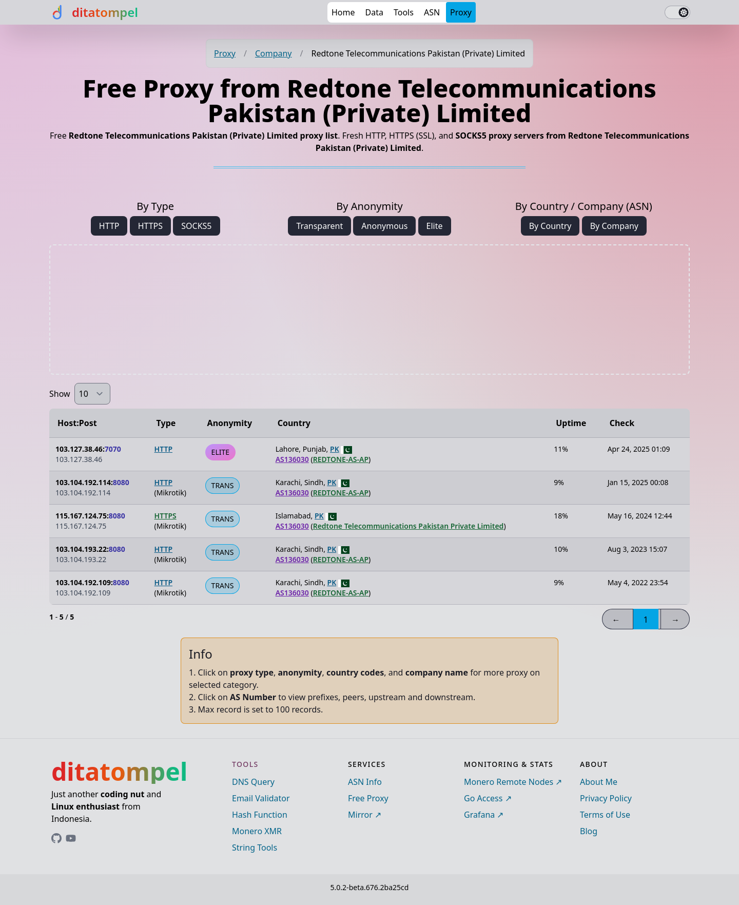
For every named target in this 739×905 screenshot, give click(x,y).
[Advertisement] (369, 309)
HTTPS (150, 226)
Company (273, 53)
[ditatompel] (93, 12)
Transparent (319, 226)
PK (334, 449)
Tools (404, 12)
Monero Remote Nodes (508, 781)
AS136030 (292, 459)
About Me (598, 781)
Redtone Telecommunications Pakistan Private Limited (408, 526)
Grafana (479, 814)
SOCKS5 (196, 226)
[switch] (677, 12)
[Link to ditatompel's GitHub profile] (56, 838)
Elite (434, 226)
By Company (614, 226)
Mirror (360, 814)
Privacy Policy (606, 798)
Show (59, 393)
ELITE (220, 452)
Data (374, 12)
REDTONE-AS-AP (340, 459)
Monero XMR (257, 831)
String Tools (254, 847)
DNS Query (253, 781)
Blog (588, 831)
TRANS (222, 485)
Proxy (461, 12)
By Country (550, 226)
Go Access (483, 798)
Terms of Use (605, 814)
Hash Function (259, 814)
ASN (432, 12)
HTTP (109, 226)
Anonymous (384, 226)
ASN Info (365, 781)
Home (343, 12)
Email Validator (261, 798)
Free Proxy (368, 798)
